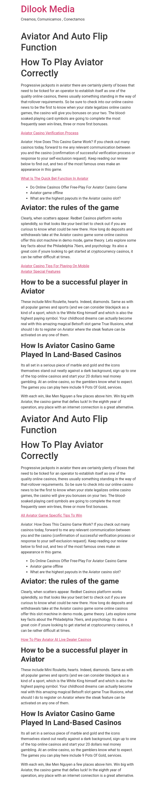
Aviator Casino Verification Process (50, 133)
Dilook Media (48, 9)
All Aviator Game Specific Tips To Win (51, 515)
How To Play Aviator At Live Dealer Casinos (56, 639)
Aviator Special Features (41, 271)
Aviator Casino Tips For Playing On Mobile (55, 266)
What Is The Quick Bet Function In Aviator (55, 178)
